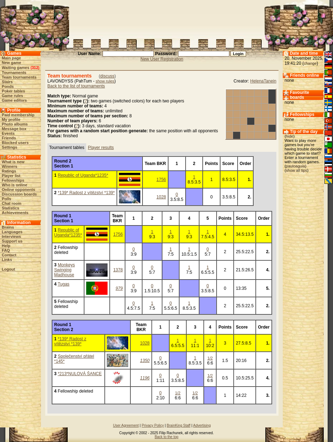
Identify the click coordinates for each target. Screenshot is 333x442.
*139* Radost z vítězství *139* (86, 192)
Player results (101, 147)
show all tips (296, 170)
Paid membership (18, 115)
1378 (118, 269)
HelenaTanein (263, 81)
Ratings (9, 171)
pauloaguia (295, 166)
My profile (11, 119)
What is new (13, 162)
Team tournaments (19, 77)
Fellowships (13, 180)
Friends (9, 138)
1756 (161, 179)
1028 (161, 197)
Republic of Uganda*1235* (83, 175)
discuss (107, 76)
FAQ (6, 250)
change (310, 63)
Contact (9, 255)
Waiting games (15, 67)
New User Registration (161, 59)
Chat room (11, 203)
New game (11, 62)
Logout (8, 269)
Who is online (14, 185)
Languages (12, 232)
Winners (9, 166)
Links (7, 259)
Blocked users (15, 142)
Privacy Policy (153, 425)
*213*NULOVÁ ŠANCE (80, 373)
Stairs (7, 82)
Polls (6, 199)
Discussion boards (19, 194)
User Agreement (126, 425)
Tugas (63, 284)
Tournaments (14, 72)
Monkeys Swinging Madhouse (64, 269)
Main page (11, 58)
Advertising (201, 425)
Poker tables (13, 91)
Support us (12, 241)
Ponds (8, 86)
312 (35, 67)
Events (8, 133)
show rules (104, 81)
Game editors (14, 100)
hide (289, 136)
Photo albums (15, 124)
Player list (11, 176)
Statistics (10, 208)
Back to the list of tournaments (76, 86)
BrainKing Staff (179, 425)
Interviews (11, 236)
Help (6, 246)
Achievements (15, 213)
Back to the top (166, 437)
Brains (8, 227)
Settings (9, 147)
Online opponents (18, 189)
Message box (14, 129)
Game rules (12, 96)
